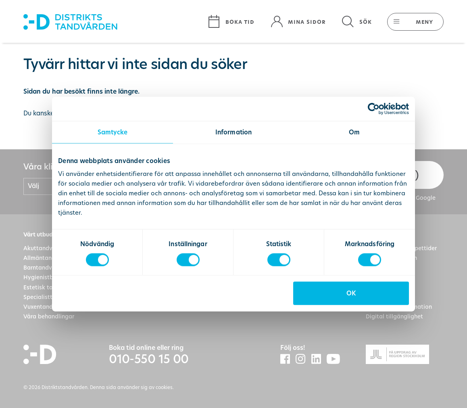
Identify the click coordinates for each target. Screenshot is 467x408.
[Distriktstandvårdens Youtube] (336, 359)
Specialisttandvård (49, 297)
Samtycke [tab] (113, 132)
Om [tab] (354, 132)
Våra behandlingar (48, 316)
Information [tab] (233, 132)
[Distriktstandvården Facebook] (288, 359)
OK (351, 293)
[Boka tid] (231, 22)
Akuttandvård (42, 248)
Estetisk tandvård (47, 287)
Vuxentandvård (44, 306)
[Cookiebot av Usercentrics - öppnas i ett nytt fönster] (373, 109)
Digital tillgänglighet (394, 316)
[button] (411, 22)
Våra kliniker (47, 166)
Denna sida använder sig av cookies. (132, 387)
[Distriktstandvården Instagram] (303, 359)
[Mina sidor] (298, 22)
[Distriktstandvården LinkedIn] (319, 359)
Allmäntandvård (45, 258)
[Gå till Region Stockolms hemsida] (405, 356)
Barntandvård (42, 267)
